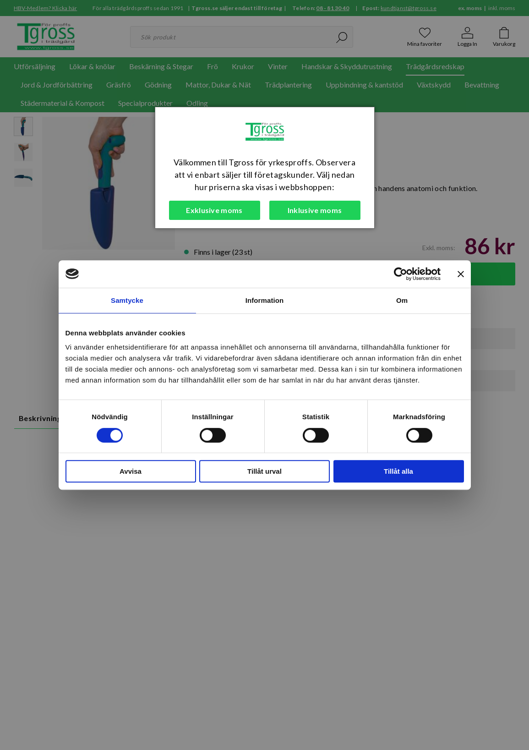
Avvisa (131, 471)
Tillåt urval (264, 471)
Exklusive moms (214, 210)
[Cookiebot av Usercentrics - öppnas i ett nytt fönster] (400, 274)
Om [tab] (402, 300)
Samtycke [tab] (127, 300)
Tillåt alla (398, 471)
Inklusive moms (315, 210)
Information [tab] (264, 300)
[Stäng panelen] (461, 274)
